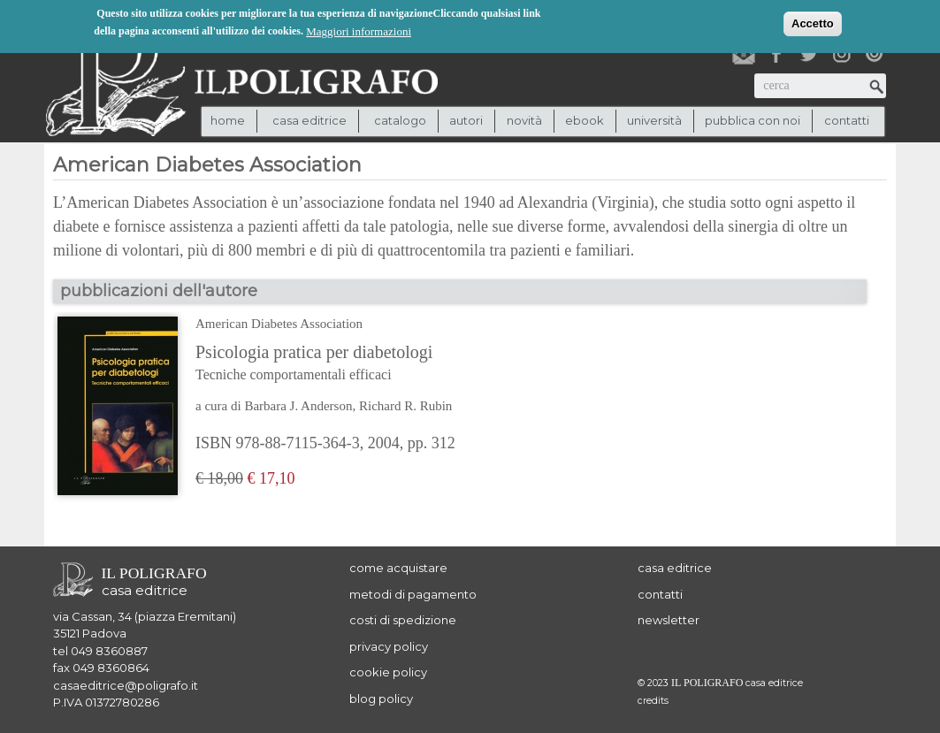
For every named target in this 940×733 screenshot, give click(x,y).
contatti (846, 120)
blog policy (381, 698)
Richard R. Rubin (405, 406)
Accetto (812, 21)
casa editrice (675, 568)
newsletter (668, 620)
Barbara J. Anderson (298, 406)
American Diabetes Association (279, 324)
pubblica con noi (752, 120)
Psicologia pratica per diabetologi (333, 364)
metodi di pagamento (413, 594)
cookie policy (388, 672)
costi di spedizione (402, 620)
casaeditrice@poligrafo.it (125, 685)
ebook (584, 120)
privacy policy (388, 646)
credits (653, 700)
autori (466, 120)
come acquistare (398, 568)
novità (524, 120)
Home (227, 120)
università (654, 120)
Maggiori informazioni (358, 29)
